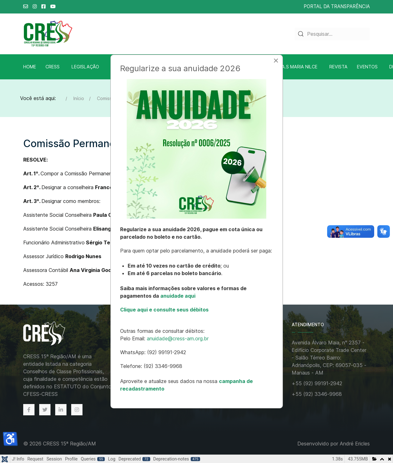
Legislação (85, 66)
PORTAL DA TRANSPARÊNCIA (337, 6)
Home (29, 66)
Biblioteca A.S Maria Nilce (286, 66)
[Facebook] (29, 409)
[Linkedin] (60, 409)
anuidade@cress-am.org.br (178, 338)
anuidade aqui (177, 296)
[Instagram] (76, 409)
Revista (338, 66)
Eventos (367, 66)
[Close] (276, 60)
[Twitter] (44, 409)
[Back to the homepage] (50, 334)
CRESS (52, 66)
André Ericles (355, 443)
